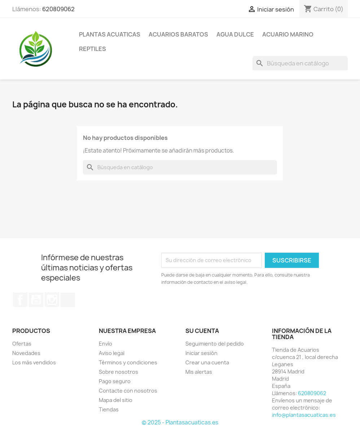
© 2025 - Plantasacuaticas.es (180, 422)
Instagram (52, 299)
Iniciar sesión (201, 353)
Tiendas (109, 409)
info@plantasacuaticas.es (304, 414)
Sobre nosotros (118, 371)
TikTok (68, 299)
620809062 (58, 9)
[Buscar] (300, 63)
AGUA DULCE (235, 34)
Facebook (20, 299)
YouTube (36, 299)
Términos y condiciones (128, 362)
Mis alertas (198, 371)
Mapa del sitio (115, 400)
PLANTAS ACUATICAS (109, 34)
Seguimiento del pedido (214, 343)
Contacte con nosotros (128, 390)
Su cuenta (202, 331)
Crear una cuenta (207, 362)
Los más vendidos (34, 362)
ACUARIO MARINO (287, 34)
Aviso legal (111, 353)
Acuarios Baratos (178, 34)
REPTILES (92, 49)
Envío (105, 343)
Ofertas (21, 343)
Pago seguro (115, 381)
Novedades (26, 353)
